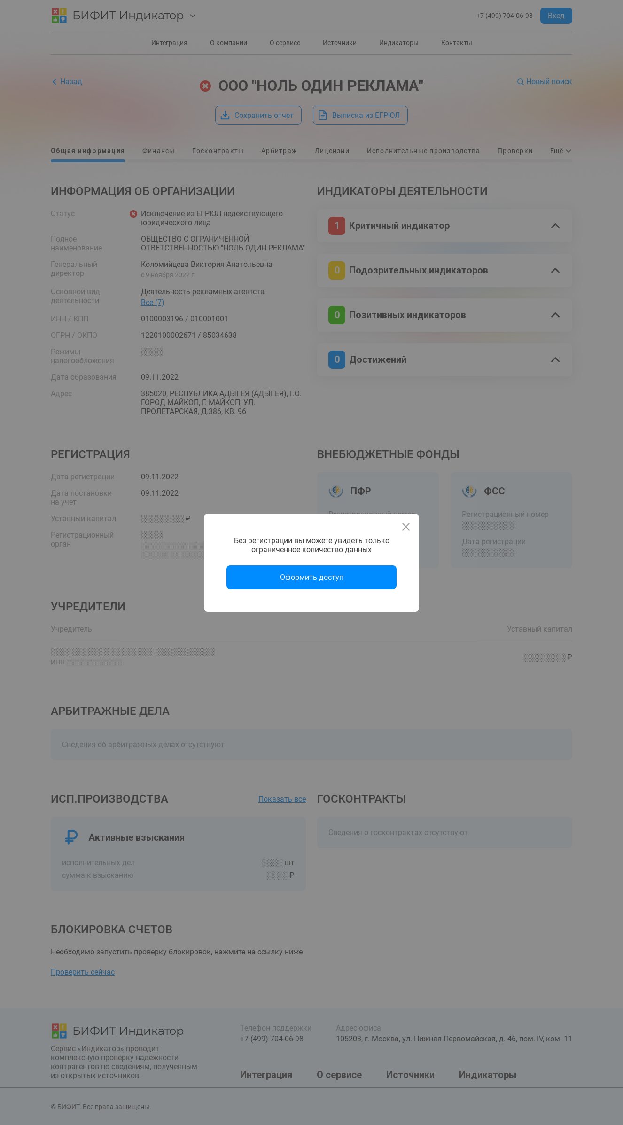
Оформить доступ (311, 577)
